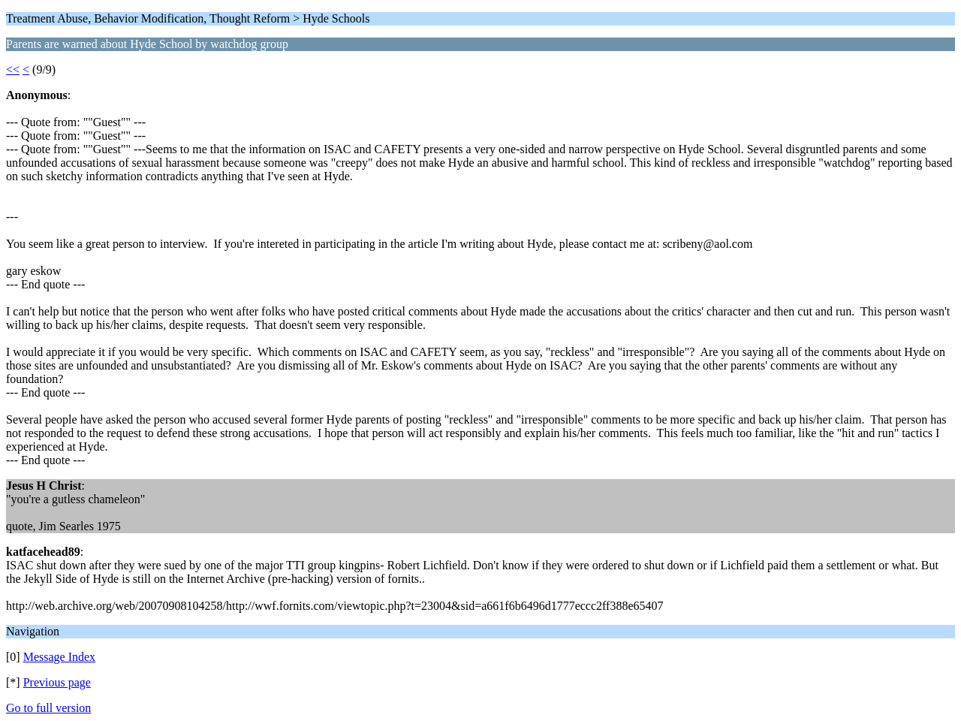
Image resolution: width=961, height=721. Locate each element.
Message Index (59, 656)
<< (13, 69)
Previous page (57, 682)
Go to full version (48, 707)
